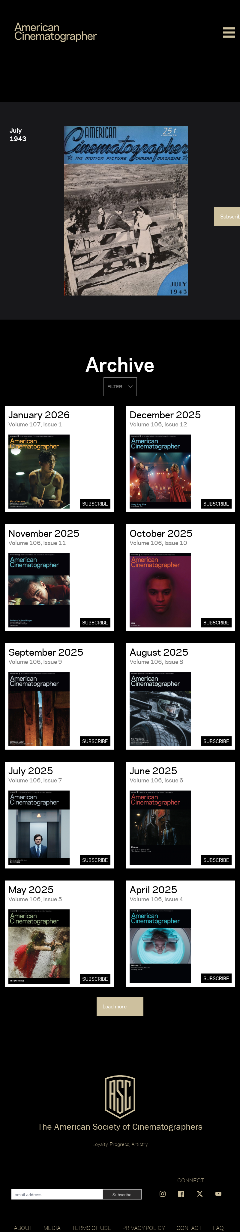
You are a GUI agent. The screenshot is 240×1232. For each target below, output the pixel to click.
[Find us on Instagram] (162, 1194)
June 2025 (153, 771)
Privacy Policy (143, 1228)
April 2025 (153, 889)
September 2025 (45, 652)
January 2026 (39, 415)
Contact (189, 1228)
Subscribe (95, 504)
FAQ (218, 1228)
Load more (120, 1006)
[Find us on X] (200, 1194)
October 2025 (161, 533)
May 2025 (31, 889)
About (23, 1228)
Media (52, 1228)
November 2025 (44, 533)
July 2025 (30, 771)
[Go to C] (55, 32)
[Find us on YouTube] (218, 1194)
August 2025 (159, 652)
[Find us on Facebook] (181, 1194)
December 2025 (165, 415)
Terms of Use (91, 1228)
